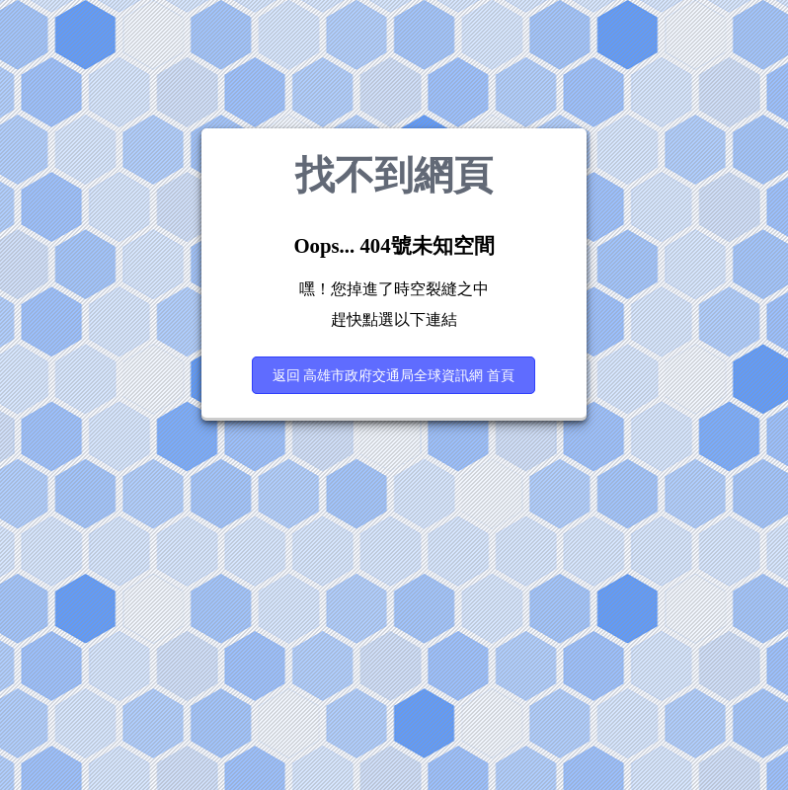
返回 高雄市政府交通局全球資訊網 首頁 (393, 375)
